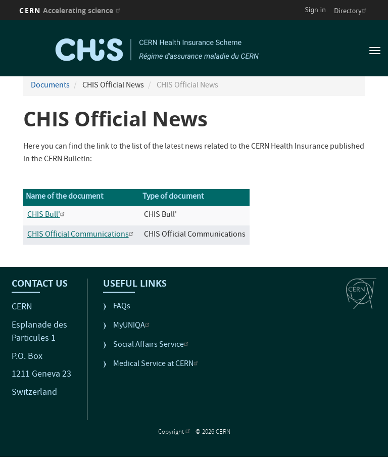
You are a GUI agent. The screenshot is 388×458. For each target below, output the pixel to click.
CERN (71, 10)
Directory (351, 10)
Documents (50, 86)
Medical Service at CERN (157, 365)
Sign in (315, 9)
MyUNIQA (132, 326)
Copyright (175, 432)
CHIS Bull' (47, 215)
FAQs (121, 307)
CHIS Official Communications (81, 235)
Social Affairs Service (152, 345)
